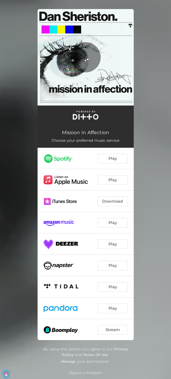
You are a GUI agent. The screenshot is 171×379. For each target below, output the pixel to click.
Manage (68, 361)
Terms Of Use (95, 354)
